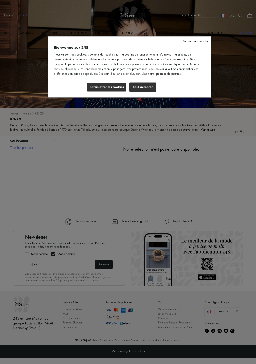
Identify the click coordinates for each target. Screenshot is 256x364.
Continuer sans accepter (195, 41)
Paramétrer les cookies (106, 87)
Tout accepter (143, 87)
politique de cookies (168, 74)
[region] (129, 67)
